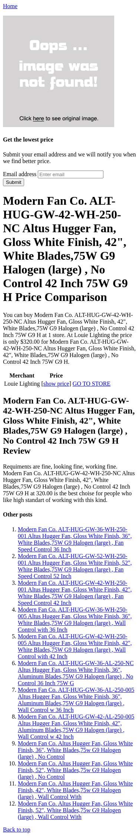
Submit (13, 182)
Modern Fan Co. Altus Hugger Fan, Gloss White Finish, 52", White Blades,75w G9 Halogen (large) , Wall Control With (75, 810)
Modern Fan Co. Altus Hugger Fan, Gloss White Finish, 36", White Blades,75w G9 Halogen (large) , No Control (75, 750)
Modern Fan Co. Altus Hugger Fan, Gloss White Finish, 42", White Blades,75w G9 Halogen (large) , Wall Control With (75, 790)
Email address (19, 174)
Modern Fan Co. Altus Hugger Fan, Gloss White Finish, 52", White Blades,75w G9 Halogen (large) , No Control (75, 770)
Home (10, 6)
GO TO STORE (91, 383)
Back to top (16, 829)
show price (56, 383)
